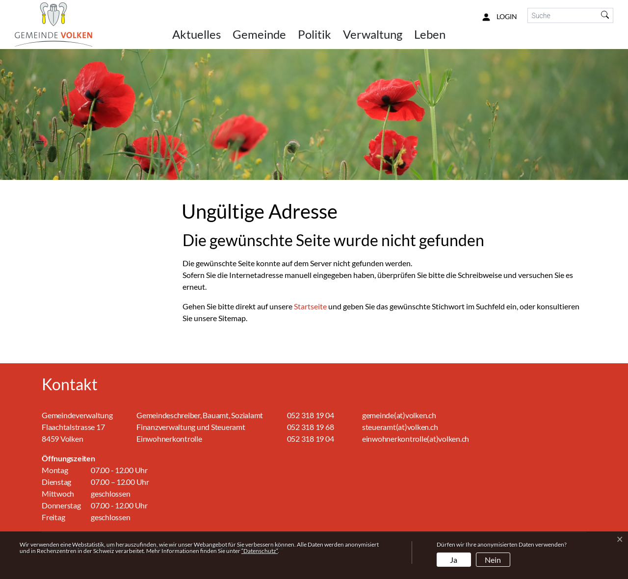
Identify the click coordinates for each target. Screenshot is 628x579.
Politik (314, 34)
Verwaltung (372, 34)
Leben (429, 34)
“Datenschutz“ (259, 550)
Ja (453, 559)
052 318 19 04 (310, 415)
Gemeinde (259, 34)
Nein (493, 559)
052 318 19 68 (310, 426)
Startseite (310, 306)
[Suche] (562, 15)
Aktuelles (196, 34)
